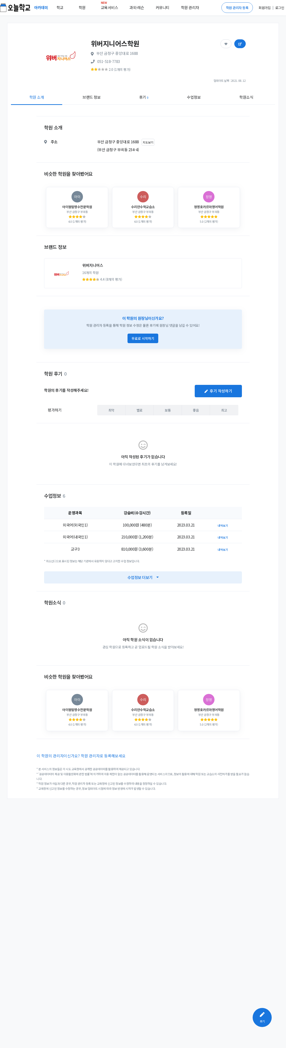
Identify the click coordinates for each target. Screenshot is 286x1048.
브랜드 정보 (91, 97)
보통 (168, 410)
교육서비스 (109, 6)
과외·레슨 (136, 7)
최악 (111, 410)
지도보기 (148, 142)
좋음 (196, 410)
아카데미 (41, 7)
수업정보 (194, 97)
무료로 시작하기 (143, 338)
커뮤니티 (162, 7)
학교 (59, 7)
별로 (140, 410)
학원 (82, 7)
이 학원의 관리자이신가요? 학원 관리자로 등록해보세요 (81, 756)
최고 (224, 410)
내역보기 (223, 525)
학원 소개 (36, 97)
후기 (143, 97)
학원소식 (246, 97)
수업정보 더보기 (143, 577)
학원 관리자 (190, 7)
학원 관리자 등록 (237, 7)
